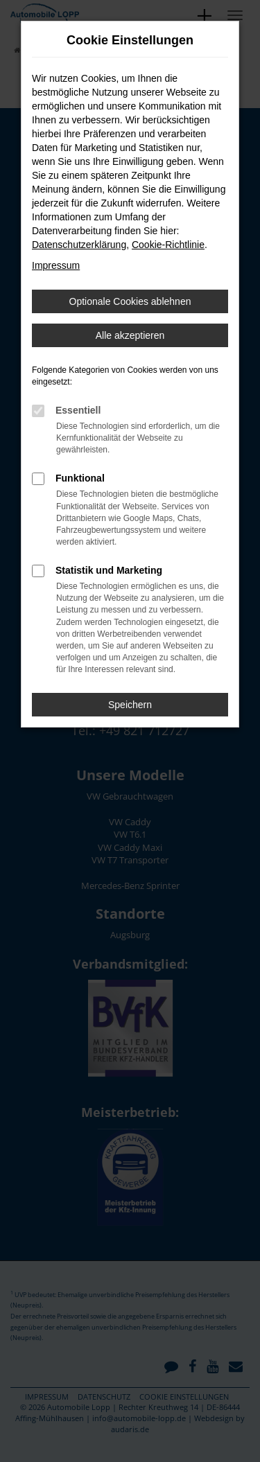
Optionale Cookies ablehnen (130, 301)
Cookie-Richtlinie (168, 244)
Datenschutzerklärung (79, 244)
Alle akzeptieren (130, 335)
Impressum (56, 265)
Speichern (130, 704)
